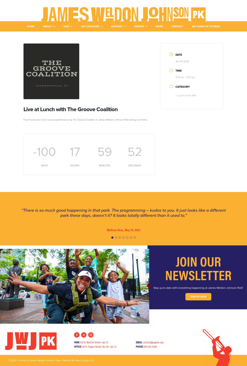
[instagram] (90, 335)
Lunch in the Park (186, 95)
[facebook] (76, 335)
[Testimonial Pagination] (112, 238)
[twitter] (83, 335)
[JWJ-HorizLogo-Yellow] (123, 5)
